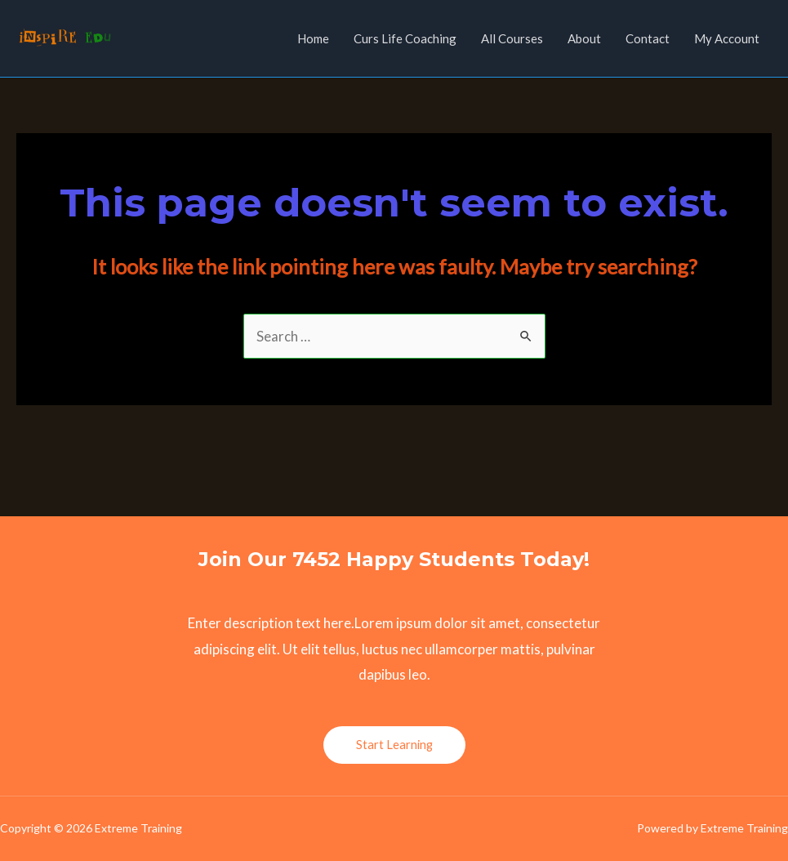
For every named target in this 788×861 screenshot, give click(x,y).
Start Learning (394, 744)
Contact (648, 38)
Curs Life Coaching (405, 38)
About (584, 38)
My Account (726, 38)
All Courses (512, 38)
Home (313, 38)
